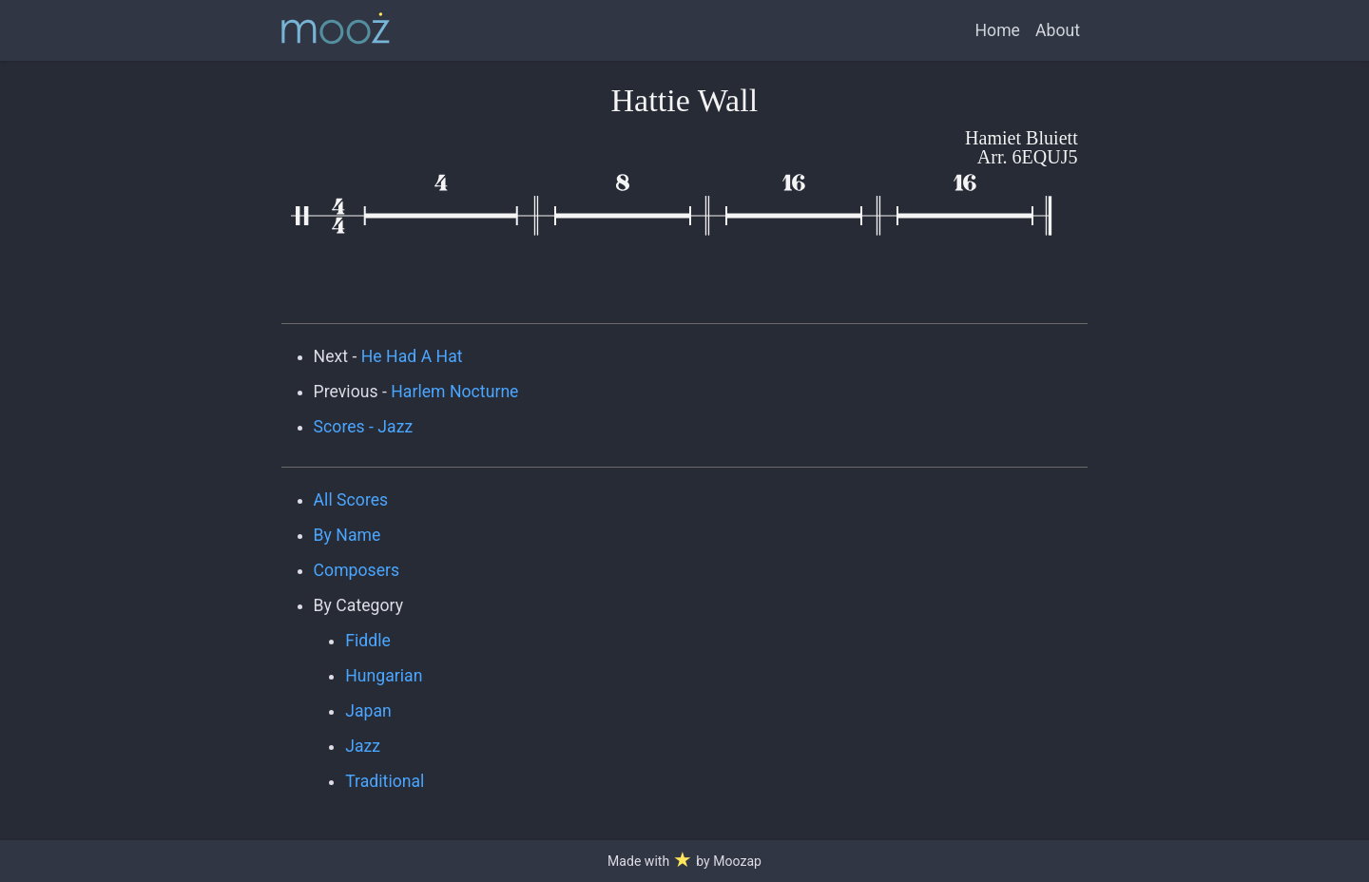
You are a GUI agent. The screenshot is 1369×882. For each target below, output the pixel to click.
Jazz (362, 746)
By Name (347, 535)
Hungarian (383, 675)
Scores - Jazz (364, 426)
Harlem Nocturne (454, 391)
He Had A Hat (412, 356)
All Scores (351, 499)
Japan (368, 710)
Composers (357, 570)
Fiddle (368, 640)
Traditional (384, 781)
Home (997, 30)
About (1057, 30)
